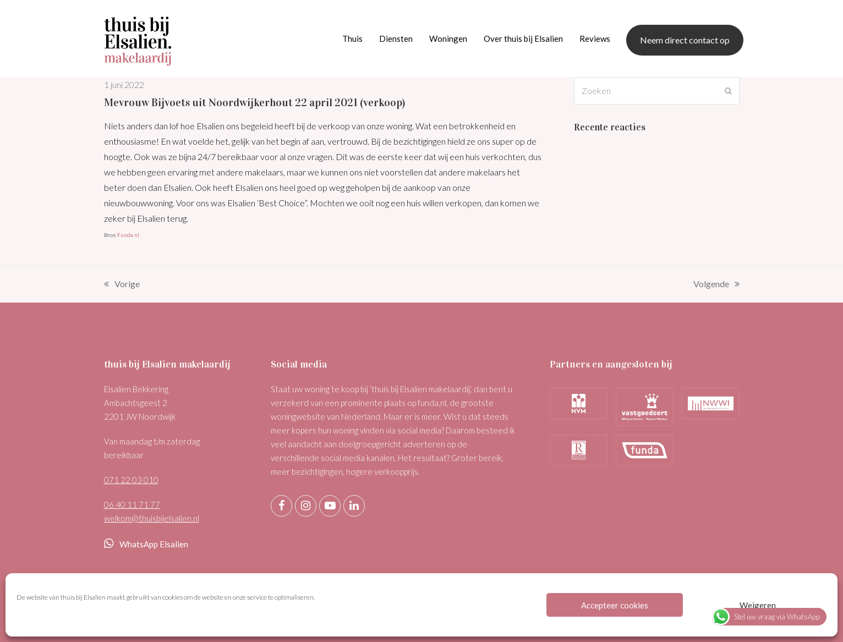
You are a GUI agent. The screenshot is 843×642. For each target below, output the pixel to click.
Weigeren (758, 605)
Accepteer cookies (614, 605)
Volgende (716, 285)
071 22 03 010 (131, 480)
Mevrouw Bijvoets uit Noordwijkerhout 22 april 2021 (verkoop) (254, 102)
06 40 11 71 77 (132, 504)
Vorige (122, 285)
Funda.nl (128, 235)
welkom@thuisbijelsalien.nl (151, 518)
